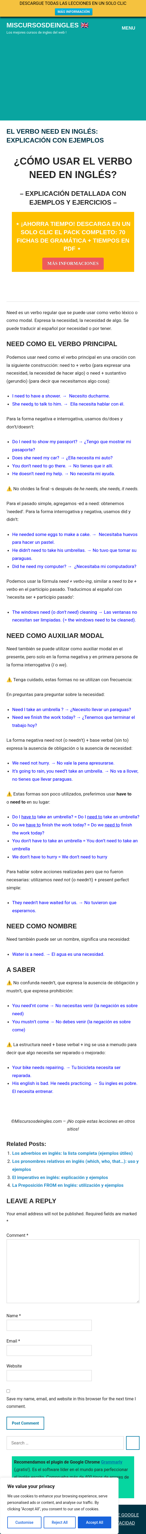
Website (14, 1366)
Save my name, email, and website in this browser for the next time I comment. (71, 1402)
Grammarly (112, 1462)
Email (13, 1341)
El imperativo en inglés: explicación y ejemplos (60, 1177)
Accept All (94, 1522)
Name (13, 1315)
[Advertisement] (73, 77)
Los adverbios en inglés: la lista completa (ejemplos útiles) (72, 1153)
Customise (24, 1522)
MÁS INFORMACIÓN (74, 12)
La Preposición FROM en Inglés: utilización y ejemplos (67, 1185)
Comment (17, 1235)
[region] (59, 1506)
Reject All (60, 1522)
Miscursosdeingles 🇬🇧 (47, 25)
